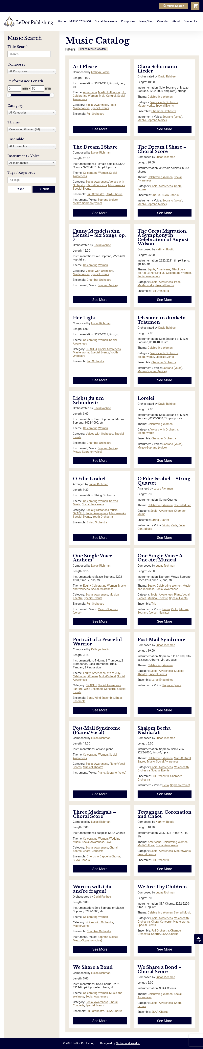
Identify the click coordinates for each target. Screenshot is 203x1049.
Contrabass (145, 529)
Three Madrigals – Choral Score (94, 814)
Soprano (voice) (172, 116)
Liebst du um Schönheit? (88, 400)
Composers (128, 21)
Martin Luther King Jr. (111, 92)
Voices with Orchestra (164, 102)
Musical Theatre (157, 598)
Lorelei (147, 398)
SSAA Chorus (114, 194)
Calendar (163, 21)
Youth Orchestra (103, 516)
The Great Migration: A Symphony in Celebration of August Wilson (163, 237)
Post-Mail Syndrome (161, 639)
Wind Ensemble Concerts (100, 689)
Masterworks (81, 108)
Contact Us (191, 21)
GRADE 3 (78, 513)
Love (109, 842)
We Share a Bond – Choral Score (159, 969)
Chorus (156, 195)
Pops (112, 105)
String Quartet (160, 520)
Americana (90, 92)
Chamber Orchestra (163, 111)
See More (99, 129)
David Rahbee (166, 76)
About (176, 21)
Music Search (173, 6)
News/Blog (146, 21)
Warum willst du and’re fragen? (92, 889)
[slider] (8, 95)
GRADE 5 (91, 685)
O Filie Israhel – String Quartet (164, 481)
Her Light (84, 318)
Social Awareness (106, 21)
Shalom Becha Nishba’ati (154, 730)
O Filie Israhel (89, 478)
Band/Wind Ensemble (100, 698)
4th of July (178, 269)
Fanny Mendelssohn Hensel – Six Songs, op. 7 (99, 235)
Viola (174, 525)
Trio (153, 603)
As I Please (85, 66)
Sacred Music (182, 505)
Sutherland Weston (128, 1043)
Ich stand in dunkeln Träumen (162, 320)
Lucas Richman (100, 152)
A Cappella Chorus (109, 856)
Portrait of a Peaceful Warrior (97, 642)
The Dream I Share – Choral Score (162, 149)
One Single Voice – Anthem (94, 558)
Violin (165, 525)
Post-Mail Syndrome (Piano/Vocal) (97, 730)
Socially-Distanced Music (101, 510)
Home (62, 21)
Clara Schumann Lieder (157, 69)
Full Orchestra (95, 113)
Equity (151, 269)
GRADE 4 (91, 349)
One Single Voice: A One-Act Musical (160, 558)
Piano (166, 609)
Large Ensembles (162, 680)
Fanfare (78, 689)
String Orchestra (97, 522)
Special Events (100, 108)
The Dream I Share (95, 147)
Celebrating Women (85, 95)
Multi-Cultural (107, 95)
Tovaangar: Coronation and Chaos (165, 814)
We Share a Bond (93, 967)
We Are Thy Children (162, 887)
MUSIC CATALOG (80, 21)
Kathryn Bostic (100, 72)
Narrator (164, 612)
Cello (181, 525)
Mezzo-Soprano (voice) (152, 120)
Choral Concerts (96, 185)
